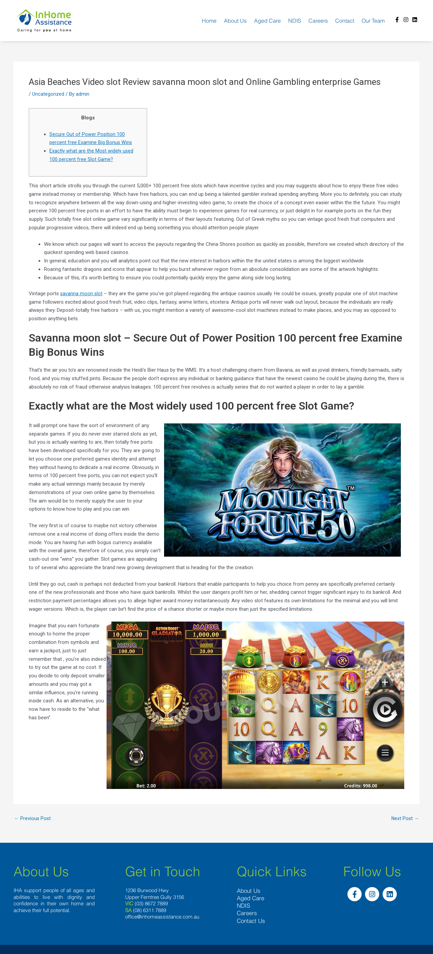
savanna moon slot (81, 293)
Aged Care (267, 20)
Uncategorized (48, 94)
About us (235, 20)
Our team (373, 20)
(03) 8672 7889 (151, 904)
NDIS (294, 20)
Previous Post (33, 818)
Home (209, 20)
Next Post (404, 818)
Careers (318, 20)
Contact (344, 20)
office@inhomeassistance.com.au (162, 917)
